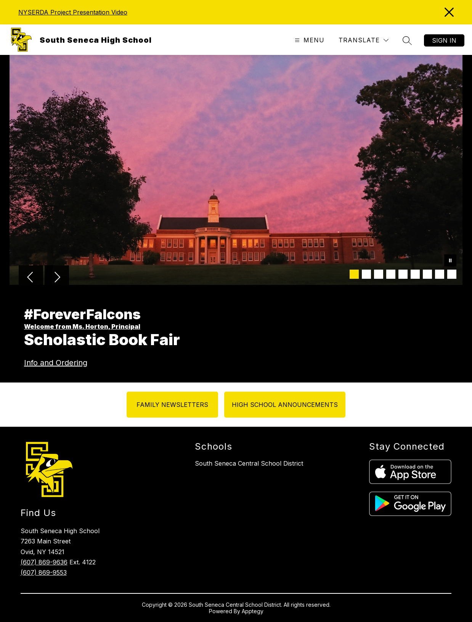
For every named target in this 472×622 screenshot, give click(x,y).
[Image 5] (403, 274)
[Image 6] (415, 274)
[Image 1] (354, 274)
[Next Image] (57, 278)
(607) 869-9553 (44, 572)
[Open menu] (308, 40)
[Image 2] (366, 274)
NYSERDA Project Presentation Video (72, 12)
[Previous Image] (31, 278)
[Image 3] (378, 274)
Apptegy (252, 611)
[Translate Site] (363, 40)
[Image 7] (427, 274)
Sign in (444, 40)
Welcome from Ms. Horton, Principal (82, 326)
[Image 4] (390, 274)
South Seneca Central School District (249, 463)
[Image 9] (451, 274)
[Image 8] (439, 274)
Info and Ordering (55, 362)
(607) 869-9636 (44, 562)
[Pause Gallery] (450, 261)
